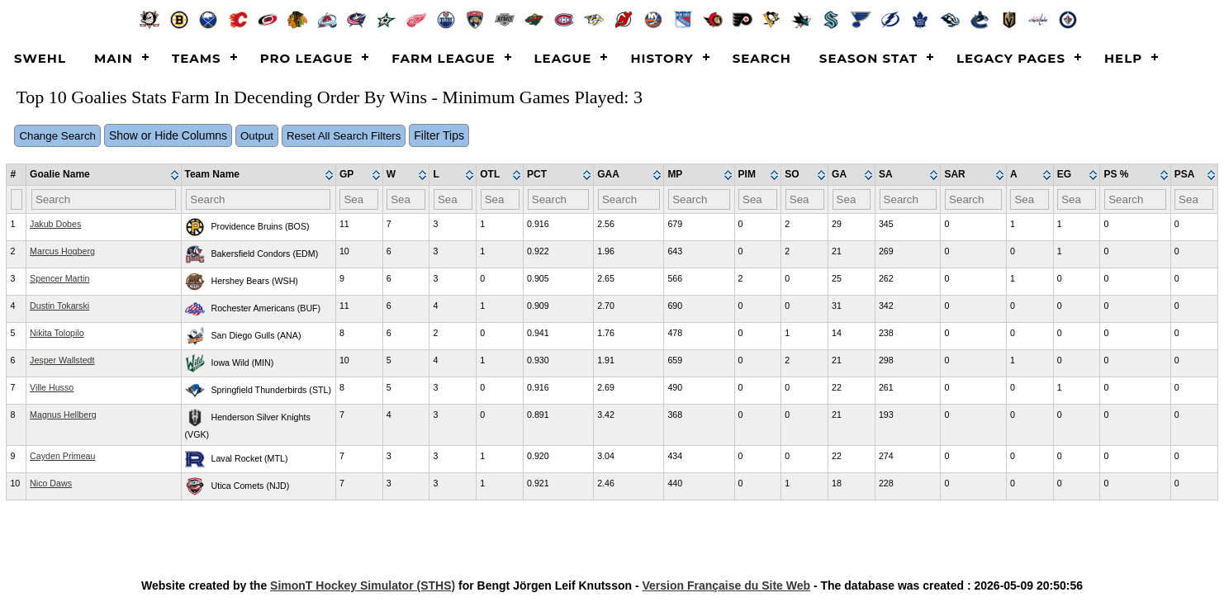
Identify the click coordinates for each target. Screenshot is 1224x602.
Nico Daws (51, 483)
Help (1123, 58)
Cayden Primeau (62, 456)
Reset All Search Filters (344, 136)
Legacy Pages (1010, 58)
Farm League (443, 58)
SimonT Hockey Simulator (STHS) (362, 585)
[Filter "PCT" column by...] (559, 199)
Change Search (57, 136)
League (563, 58)
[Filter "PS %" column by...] (1135, 199)
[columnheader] (103, 175)
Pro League (306, 58)
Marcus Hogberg (62, 251)
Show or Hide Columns (168, 135)
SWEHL (40, 58)
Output (256, 136)
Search (762, 58)
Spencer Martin (59, 278)
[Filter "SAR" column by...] (973, 199)
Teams (196, 58)
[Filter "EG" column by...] (1076, 199)
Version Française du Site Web (726, 585)
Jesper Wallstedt (62, 360)
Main (113, 58)
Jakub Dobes (55, 224)
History (661, 58)
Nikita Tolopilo (57, 333)
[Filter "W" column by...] (406, 199)
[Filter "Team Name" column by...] (258, 199)
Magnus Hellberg (63, 415)
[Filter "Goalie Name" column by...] (103, 199)
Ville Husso (52, 387)
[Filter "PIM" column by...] (757, 199)
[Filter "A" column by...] (1029, 199)
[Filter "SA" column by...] (908, 199)
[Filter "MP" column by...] (699, 199)
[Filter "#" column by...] (16, 199)
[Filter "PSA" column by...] (1193, 199)
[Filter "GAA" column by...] (629, 199)
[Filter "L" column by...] (453, 199)
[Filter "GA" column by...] (852, 199)
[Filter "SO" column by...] (804, 199)
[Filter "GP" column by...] (358, 199)
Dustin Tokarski (59, 305)
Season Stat (868, 58)
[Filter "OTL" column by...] (500, 199)
